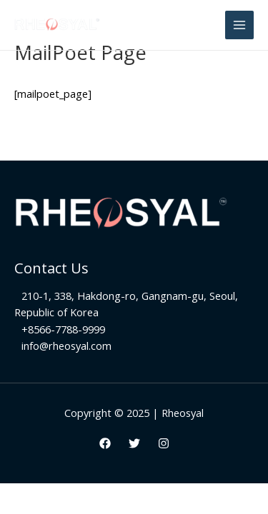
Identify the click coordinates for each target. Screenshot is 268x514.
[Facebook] (105, 443)
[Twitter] (134, 443)
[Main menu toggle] (239, 25)
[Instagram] (163, 443)
